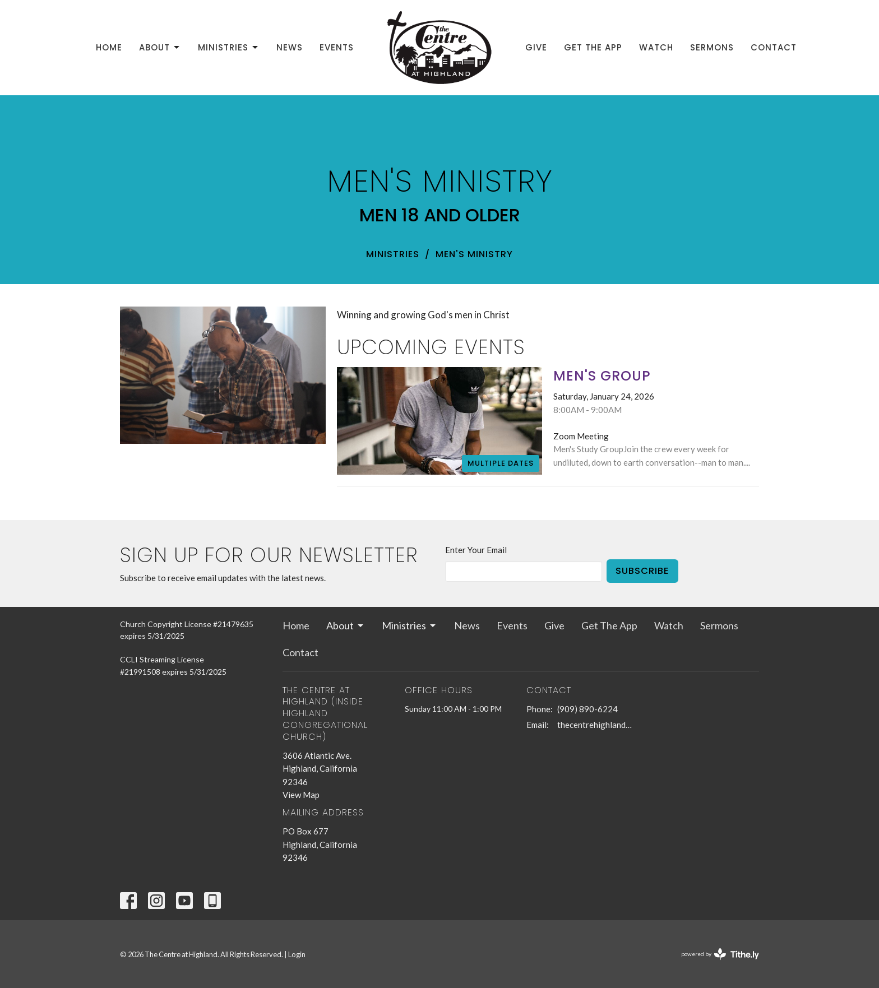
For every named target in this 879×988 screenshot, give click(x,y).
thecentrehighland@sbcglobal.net (597, 725)
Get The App (593, 47)
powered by (720, 954)
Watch (656, 47)
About (160, 47)
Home (109, 47)
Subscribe (642, 570)
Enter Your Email (476, 550)
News (289, 47)
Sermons (712, 47)
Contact (774, 47)
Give (536, 47)
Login (297, 954)
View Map (301, 795)
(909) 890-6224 (587, 709)
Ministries (229, 47)
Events (337, 47)
